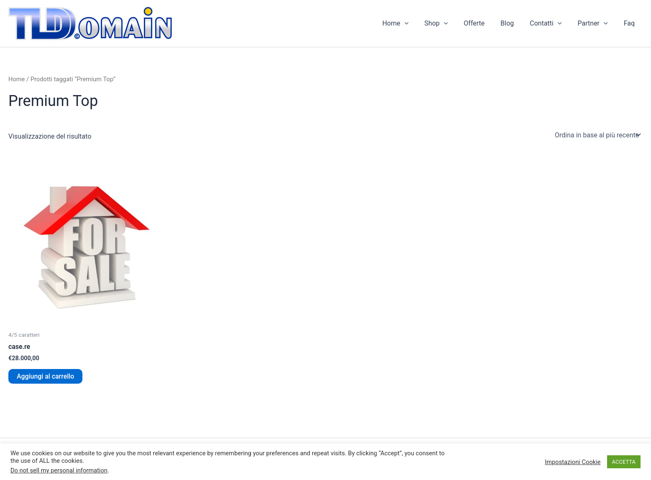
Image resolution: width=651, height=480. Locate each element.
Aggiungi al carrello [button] (45, 376)
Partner (597, 23)
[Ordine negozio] (597, 134)
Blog (516, 23)
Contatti (552, 23)
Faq (630, 23)
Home (412, 23)
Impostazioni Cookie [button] (572, 462)
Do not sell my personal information (59, 470)
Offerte (485, 23)
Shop (449, 23)
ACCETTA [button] (624, 462)
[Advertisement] (245, 182)
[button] (421, 23)
